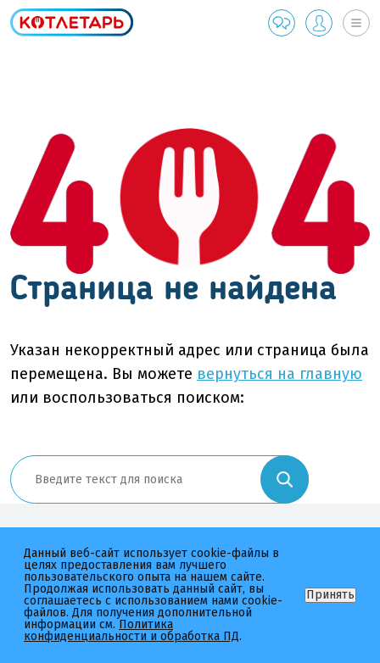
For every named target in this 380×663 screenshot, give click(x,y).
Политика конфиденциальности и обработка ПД (131, 630)
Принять (330, 595)
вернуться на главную (279, 374)
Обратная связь (281, 22)
